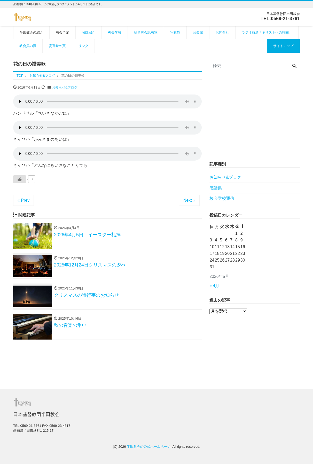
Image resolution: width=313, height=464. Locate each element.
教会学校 (114, 32)
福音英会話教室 (146, 32)
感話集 (215, 188)
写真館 (175, 32)
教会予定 (62, 32)
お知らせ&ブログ (65, 87)
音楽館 (198, 32)
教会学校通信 (221, 198)
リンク (83, 46)
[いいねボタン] (19, 179)
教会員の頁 (27, 46)
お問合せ (222, 32)
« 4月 (214, 286)
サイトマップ (283, 46)
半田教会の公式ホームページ (148, 447)
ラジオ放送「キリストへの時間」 (267, 32)
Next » (189, 200)
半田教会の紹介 (31, 32)
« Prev (23, 200)
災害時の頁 (57, 46)
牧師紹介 (88, 32)
